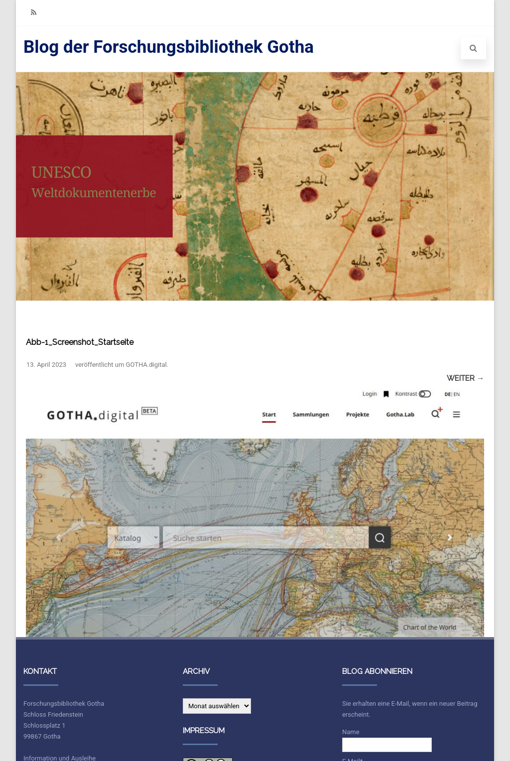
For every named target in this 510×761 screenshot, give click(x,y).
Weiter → (465, 378)
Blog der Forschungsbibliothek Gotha (168, 47)
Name (387, 740)
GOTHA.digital (146, 364)
